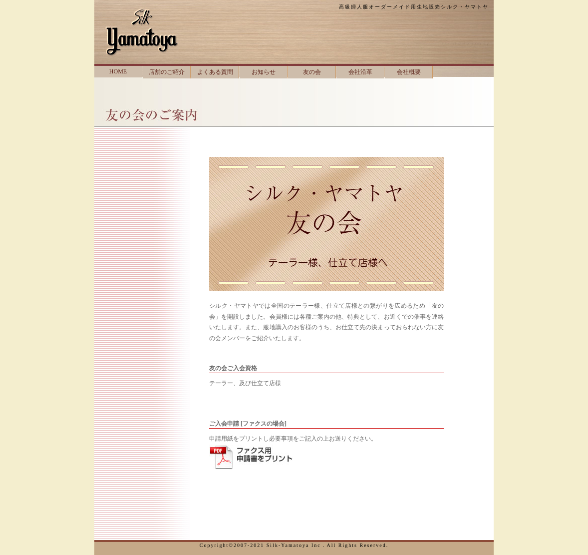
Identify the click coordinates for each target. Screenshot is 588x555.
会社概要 (409, 71)
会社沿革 (360, 71)
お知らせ (264, 71)
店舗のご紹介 (167, 71)
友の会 (312, 71)
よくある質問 (215, 71)
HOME (118, 71)
